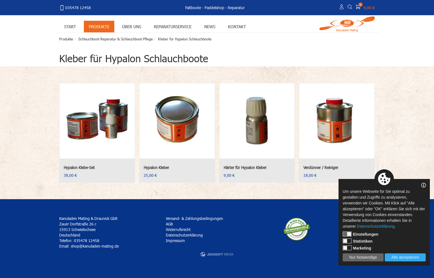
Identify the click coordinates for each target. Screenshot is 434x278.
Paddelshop (214, 7)
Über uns (131, 26)
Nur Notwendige (363, 257)
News (209, 26)
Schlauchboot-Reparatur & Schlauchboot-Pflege (115, 39)
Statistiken (358, 240)
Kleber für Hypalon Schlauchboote (184, 39)
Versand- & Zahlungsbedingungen (194, 218)
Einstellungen (360, 234)
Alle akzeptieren (405, 257)
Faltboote (193, 7)
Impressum (175, 240)
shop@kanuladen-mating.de (95, 246)
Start (70, 26)
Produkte (99, 26)
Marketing (357, 247)
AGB (169, 224)
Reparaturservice (173, 26)
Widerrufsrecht (178, 229)
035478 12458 (75, 8)
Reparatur (236, 7)
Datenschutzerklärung (184, 235)
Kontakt (237, 26)
